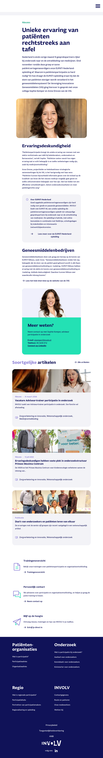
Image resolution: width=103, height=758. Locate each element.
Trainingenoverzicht (36, 572)
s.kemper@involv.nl (42, 340)
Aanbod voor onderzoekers (65, 657)
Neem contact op (34, 601)
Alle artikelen (83, 362)
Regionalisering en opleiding (23, 709)
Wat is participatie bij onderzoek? (68, 652)
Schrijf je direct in (34, 627)
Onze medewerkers (62, 704)
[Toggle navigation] (98, 6)
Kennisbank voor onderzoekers (67, 662)
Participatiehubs (19, 700)
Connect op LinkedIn (37, 345)
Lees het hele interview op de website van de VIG (47, 280)
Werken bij (58, 709)
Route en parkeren (62, 700)
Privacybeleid (51, 725)
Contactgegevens (61, 695)
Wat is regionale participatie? (24, 695)
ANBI (51, 736)
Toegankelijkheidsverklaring (51, 730)
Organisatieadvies (19, 666)
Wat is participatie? (20, 656)
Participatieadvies (19, 661)
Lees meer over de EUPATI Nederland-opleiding (55, 235)
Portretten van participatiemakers (26, 704)
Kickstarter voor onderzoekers (67, 667)
